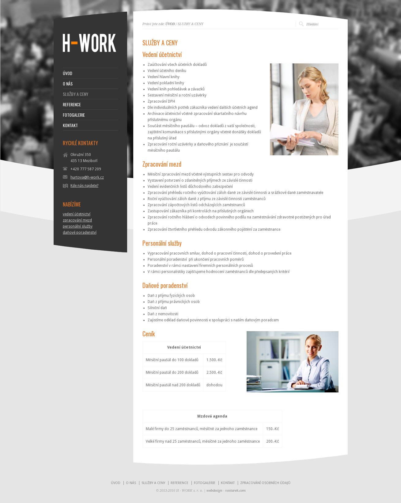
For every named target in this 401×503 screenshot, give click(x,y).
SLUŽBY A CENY (75, 94)
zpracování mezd (77, 220)
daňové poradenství (79, 232)
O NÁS (68, 83)
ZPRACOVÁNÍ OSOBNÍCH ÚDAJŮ (265, 483)
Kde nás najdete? (84, 185)
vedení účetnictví (76, 214)
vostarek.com (235, 491)
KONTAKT (70, 125)
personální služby (78, 226)
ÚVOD (170, 24)
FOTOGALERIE (74, 115)
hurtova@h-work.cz (87, 177)
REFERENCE (72, 104)
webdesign (214, 491)
